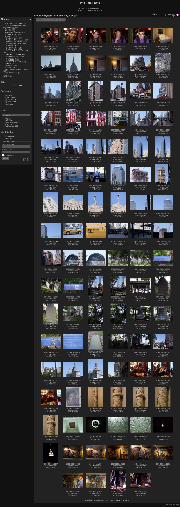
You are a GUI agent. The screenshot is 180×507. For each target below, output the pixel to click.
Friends (8, 67)
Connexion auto (9, 155)
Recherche (9, 120)
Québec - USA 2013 (13, 62)
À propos (8, 124)
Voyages (8, 36)
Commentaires (10, 122)
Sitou (20, 86)
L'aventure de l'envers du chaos (16, 69)
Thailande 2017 (12, 47)
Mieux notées (10, 97)
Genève (8, 63)
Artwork (8, 31)
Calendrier (9, 105)
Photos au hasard (11, 103)
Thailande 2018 (12, 45)
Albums (5, 19)
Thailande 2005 (12, 58)
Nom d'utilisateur (8, 144)
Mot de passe (7, 150)
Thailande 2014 (12, 49)
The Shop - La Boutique (14, 23)
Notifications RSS (11, 126)
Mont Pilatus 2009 (12, 56)
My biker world (10, 34)
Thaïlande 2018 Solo (13, 43)
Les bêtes (8, 65)
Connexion (9, 138)
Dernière (125, 500)
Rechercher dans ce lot (52, 20)
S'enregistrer (9, 136)
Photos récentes (11, 99)
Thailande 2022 (12, 38)
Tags (7, 119)
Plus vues (8, 95)
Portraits (8, 29)
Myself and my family (13, 32)
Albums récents (11, 101)
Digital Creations (11, 73)
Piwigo (177, 505)
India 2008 (10, 60)
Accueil (38, 15)
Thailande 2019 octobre (15, 40)
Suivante (116, 500)
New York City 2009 (13, 54)
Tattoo (14, 86)
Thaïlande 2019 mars (14, 42)
